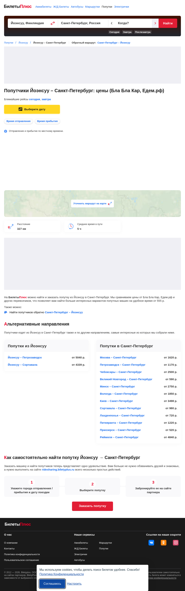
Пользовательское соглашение (21, 560)
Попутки (107, 6)
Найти (168, 23)
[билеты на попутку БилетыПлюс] (18, 525)
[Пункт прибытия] (83, 23)
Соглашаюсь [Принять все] (52, 583)
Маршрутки (92, 6)
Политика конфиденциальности (22, 554)
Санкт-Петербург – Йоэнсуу (113, 42)
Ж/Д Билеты (61, 6)
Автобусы (77, 6)
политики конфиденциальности (160, 578)
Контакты (9, 548)
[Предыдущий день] (111, 23)
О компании (10, 542)
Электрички (121, 6)
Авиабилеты (43, 6)
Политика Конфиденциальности (61, 574)
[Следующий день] (155, 23)
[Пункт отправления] (33, 23)
